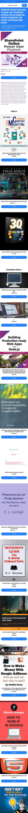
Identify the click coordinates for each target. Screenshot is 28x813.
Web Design (17, 69)
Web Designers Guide (10, 69)
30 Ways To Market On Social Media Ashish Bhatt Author (14, 252)
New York (3, 1)
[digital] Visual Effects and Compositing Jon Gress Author (14, 201)
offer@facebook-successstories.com (21, 1)
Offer (24, 5)
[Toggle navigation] (2, 5)
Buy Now (14, 77)
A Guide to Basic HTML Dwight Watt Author (14, 472)
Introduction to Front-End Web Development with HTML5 (14, 775)
